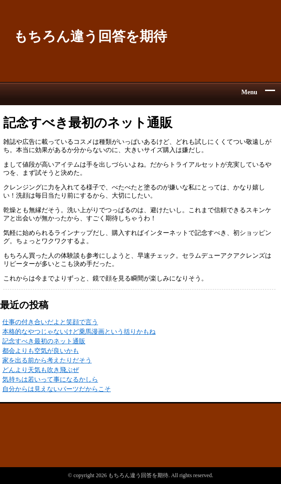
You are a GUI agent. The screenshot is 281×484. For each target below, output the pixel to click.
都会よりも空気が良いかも (40, 350)
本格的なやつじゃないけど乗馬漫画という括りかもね (79, 331)
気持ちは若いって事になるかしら (50, 379)
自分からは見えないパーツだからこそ (56, 389)
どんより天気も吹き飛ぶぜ (40, 370)
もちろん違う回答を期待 (90, 36)
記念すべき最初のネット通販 (43, 341)
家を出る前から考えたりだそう (47, 360)
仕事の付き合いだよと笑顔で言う (50, 322)
